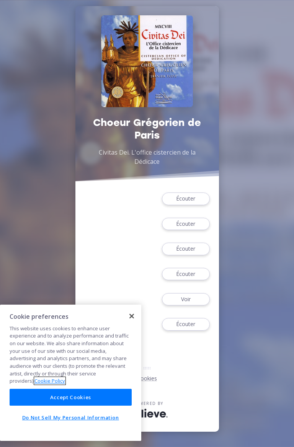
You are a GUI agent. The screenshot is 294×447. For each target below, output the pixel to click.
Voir (185, 299)
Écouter (185, 199)
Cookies (147, 378)
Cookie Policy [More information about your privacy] (49, 380)
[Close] (131, 316)
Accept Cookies (70, 397)
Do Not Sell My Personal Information (70, 417)
